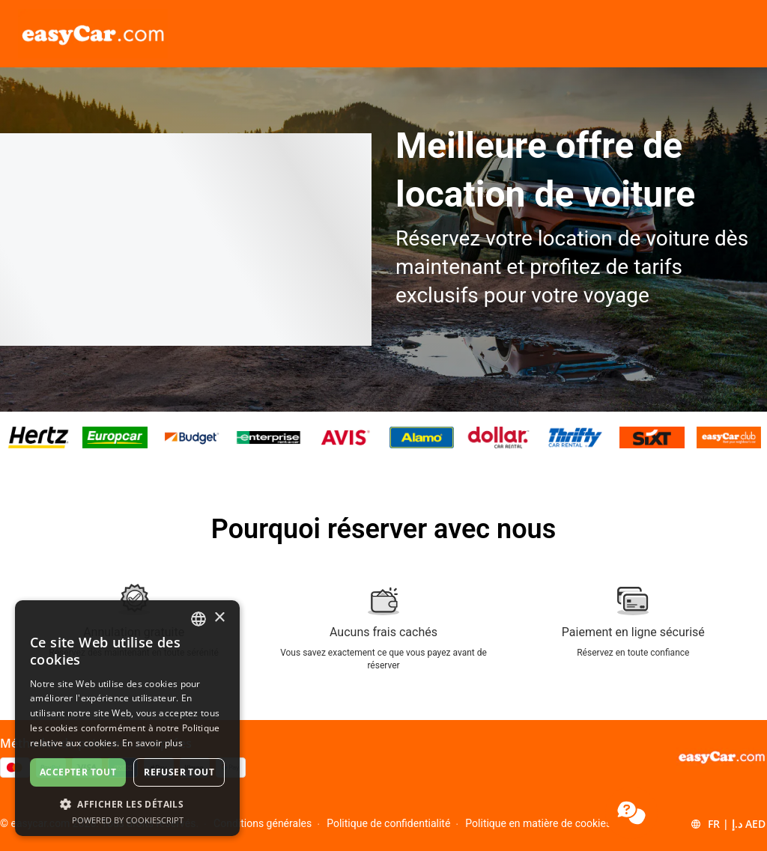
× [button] (219, 617)
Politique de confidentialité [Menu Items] (388, 823)
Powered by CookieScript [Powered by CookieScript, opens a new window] (128, 820)
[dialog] (127, 718)
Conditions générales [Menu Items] (262, 823)
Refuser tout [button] (179, 772)
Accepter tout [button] (78, 772)
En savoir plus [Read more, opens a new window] (152, 742)
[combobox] (198, 618)
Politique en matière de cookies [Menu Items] (538, 823)
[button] (727, 824)
